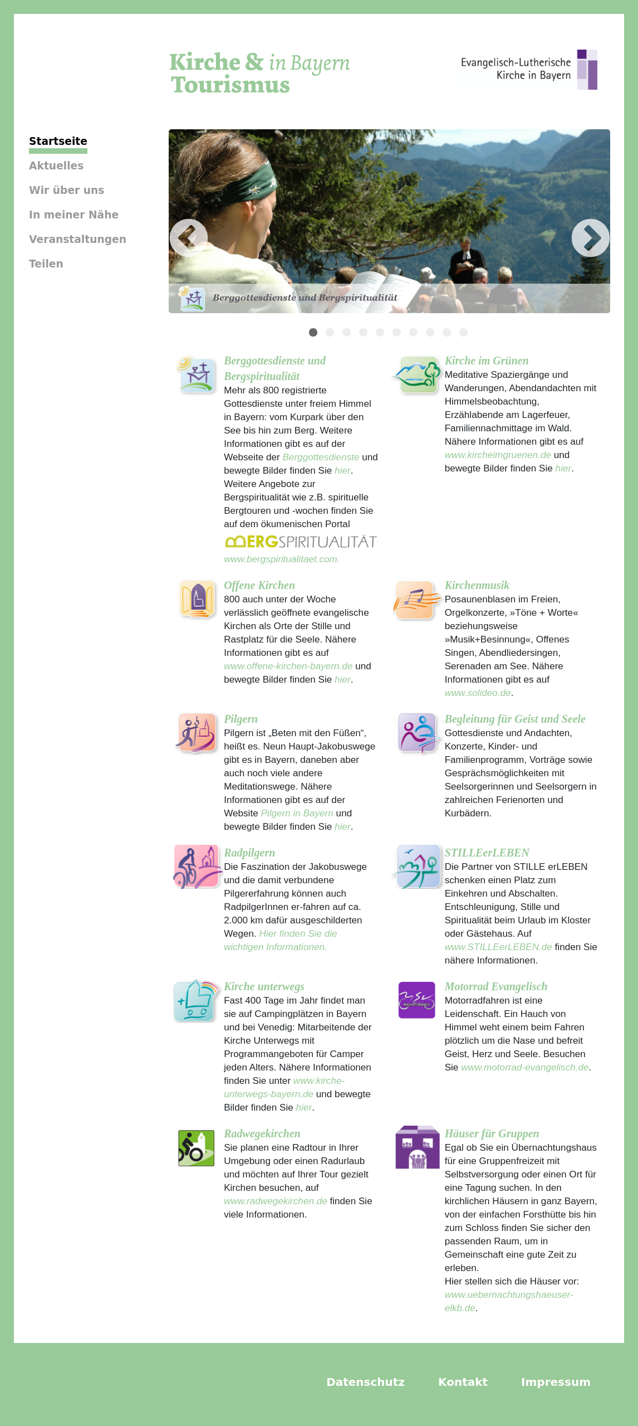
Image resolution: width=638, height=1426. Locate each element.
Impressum (556, 1382)
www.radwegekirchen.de (275, 1200)
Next (574, 222)
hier (341, 470)
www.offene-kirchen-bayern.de (288, 665)
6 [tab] (398, 333)
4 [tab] (364, 333)
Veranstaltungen (77, 239)
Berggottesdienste (320, 457)
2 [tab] (331, 333)
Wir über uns (66, 190)
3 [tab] (348, 333)
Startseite (58, 141)
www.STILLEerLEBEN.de (498, 946)
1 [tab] (314, 333)
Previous (172, 222)
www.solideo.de (478, 692)
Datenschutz (365, 1382)
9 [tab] (448, 333)
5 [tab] (381, 333)
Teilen (46, 264)
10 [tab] (464, 333)
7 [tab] (414, 333)
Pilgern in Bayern (297, 813)
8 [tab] (431, 333)
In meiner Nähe (74, 215)
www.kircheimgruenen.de (498, 454)
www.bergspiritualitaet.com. (282, 558)
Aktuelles (56, 166)
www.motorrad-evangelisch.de (524, 1067)
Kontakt (463, 1382)
